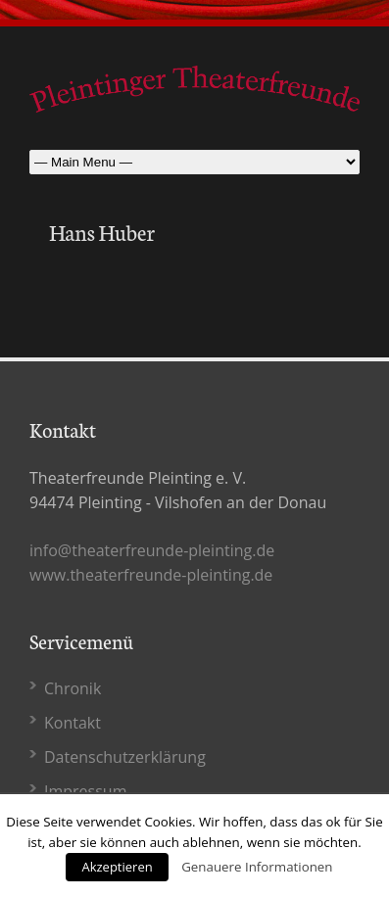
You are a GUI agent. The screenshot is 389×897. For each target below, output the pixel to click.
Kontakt (72, 722)
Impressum (85, 791)
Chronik (72, 688)
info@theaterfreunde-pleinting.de (151, 550)
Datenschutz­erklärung (125, 757)
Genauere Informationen (256, 866)
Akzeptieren (116, 866)
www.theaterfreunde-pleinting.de (150, 575)
